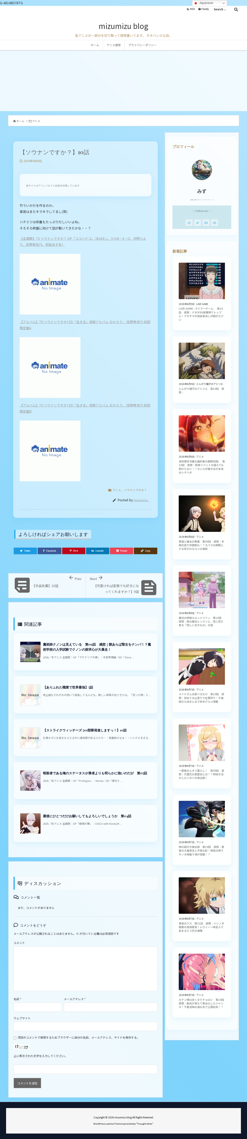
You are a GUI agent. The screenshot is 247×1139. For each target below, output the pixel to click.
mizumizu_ (141, 500)
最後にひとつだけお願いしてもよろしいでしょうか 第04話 (87, 816)
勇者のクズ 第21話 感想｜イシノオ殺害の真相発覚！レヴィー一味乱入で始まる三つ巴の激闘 (201, 927)
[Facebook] (49, 551)
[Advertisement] (123, 80)
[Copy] (145, 551)
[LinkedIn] (97, 551)
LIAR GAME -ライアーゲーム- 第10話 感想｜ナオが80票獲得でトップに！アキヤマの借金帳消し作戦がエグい (201, 314)
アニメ (36, 121)
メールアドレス (75, 999)
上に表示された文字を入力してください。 (40, 1056)
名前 (17, 999)
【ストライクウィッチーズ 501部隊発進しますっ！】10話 (85, 730)
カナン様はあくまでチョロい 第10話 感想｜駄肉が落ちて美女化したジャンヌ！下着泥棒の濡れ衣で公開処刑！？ (203, 1003)
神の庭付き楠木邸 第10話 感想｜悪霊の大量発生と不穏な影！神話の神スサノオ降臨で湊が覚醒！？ (201, 850)
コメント (19, 943)
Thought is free (144, 1123)
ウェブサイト (22, 1018)
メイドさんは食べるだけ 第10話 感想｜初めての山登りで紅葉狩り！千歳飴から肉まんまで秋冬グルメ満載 (201, 697)
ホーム (20, 121)
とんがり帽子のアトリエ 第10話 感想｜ (201, 390)
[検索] (236, 9)
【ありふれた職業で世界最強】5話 (68, 687)
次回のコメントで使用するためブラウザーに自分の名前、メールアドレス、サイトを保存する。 (79, 1037)
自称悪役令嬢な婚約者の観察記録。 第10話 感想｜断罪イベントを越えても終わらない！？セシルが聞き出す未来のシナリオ (202, 466)
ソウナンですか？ (135, 490)
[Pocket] (121, 551)
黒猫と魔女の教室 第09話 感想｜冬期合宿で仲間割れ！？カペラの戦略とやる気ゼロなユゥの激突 (201, 545)
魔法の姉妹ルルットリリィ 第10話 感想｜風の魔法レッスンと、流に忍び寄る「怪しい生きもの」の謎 (201, 621)
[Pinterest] (73, 551)
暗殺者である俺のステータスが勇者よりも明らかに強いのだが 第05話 (95, 773)
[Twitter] (25, 551)
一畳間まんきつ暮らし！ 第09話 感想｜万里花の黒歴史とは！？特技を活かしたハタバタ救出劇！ (201, 774)
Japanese (203, 3)
